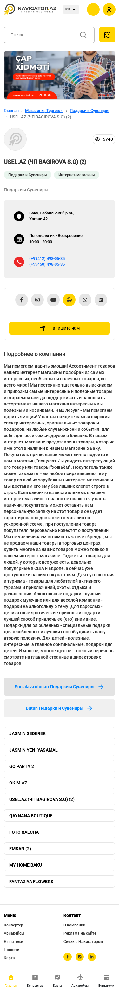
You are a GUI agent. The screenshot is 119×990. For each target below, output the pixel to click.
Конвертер (13, 925)
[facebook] (67, 957)
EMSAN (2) (20, 848)
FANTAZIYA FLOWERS (31, 881)
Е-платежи (13, 941)
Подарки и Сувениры (89, 110)
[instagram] (80, 957)
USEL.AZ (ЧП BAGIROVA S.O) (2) (42, 799)
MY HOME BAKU (25, 865)
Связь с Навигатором (83, 941)
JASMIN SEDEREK (27, 733)
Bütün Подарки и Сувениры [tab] (60, 708)
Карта (9, 958)
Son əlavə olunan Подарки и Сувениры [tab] (60, 686)
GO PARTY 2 (21, 766)
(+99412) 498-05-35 (47, 258)
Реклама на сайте (79, 933)
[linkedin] (92, 957)
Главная (11, 110)
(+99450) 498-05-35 (47, 264)
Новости (11, 950)
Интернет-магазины (76, 175)
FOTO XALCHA (24, 832)
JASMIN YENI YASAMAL (33, 749)
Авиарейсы (14, 933)
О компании (74, 925)
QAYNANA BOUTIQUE (30, 815)
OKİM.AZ (18, 782)
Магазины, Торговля (44, 110)
